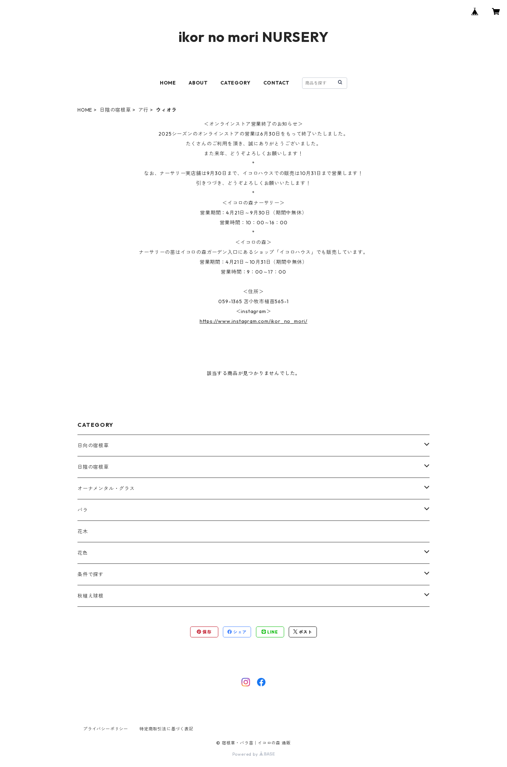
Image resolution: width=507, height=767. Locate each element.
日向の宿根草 (93, 445)
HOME (168, 83)
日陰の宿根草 (115, 110)
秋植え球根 (90, 596)
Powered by (253, 754)
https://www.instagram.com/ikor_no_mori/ (253, 321)
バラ (82, 510)
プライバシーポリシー (105, 728)
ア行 (143, 110)
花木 (82, 531)
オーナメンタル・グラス (106, 488)
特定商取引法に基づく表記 (166, 728)
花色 (82, 553)
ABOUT (198, 83)
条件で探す (90, 574)
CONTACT (276, 83)
